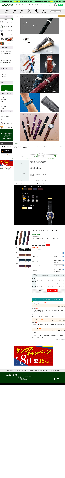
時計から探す (29, 11)
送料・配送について (18, 370)
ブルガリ (2, 101)
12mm (4, 60)
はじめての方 (27, 4)
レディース (3, 57)
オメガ (1, 23)
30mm (10, 55)
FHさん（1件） (35, 304)
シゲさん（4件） (35, 328)
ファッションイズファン (5, 116)
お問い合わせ (42, 4)
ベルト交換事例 (43, 11)
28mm (7, 55)
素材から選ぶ (22, 11)
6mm (1, 58)
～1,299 (2, 71)
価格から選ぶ (15, 11)
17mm (4, 51)
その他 (2, 108)
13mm (7, 60)
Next (62, 8)
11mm (1, 60)
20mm (1, 53)
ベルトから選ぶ (36, 11)
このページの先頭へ (55, 370)
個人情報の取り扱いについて (42, 370)
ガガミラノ (3, 104)
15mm (1, 62)
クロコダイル (2, 22)
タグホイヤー (5, 23)
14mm (10, 60)
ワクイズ (2, 119)
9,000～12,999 (3, 78)
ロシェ (2, 113)
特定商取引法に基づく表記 (33, 370)
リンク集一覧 (10, 158)
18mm (7, 51)
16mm (1, 51)
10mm (11, 58)
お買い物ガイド (24, 370)
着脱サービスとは (56, 262)
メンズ (2, 49)
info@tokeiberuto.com (24, 379)
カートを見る (55, 4)
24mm (10, 53)
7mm (3, 58)
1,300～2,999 (3, 72)
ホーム (8, 370)
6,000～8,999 (3, 76)
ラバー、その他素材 (4, 90)
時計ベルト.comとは (19, 4)
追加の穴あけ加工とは (57, 271)
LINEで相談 (60, 4)
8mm (6, 58)
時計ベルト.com (11, 375)
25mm (1, 55)
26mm (4, 55)
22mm (7, 53)
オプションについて (39, 249)
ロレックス (6, 22)
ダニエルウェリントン (5, 106)
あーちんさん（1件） (36, 319)
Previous (3, 8)
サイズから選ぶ (7, 11)
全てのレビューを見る (60, 339)
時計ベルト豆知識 (35, 4)
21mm (4, 53)
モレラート (10, 22)
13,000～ (2, 79)
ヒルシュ (2, 118)
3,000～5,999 (3, 74)
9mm (8, 58)
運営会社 (11, 370)
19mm (10, 51)
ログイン (50, 4)
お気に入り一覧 (61, 16)
